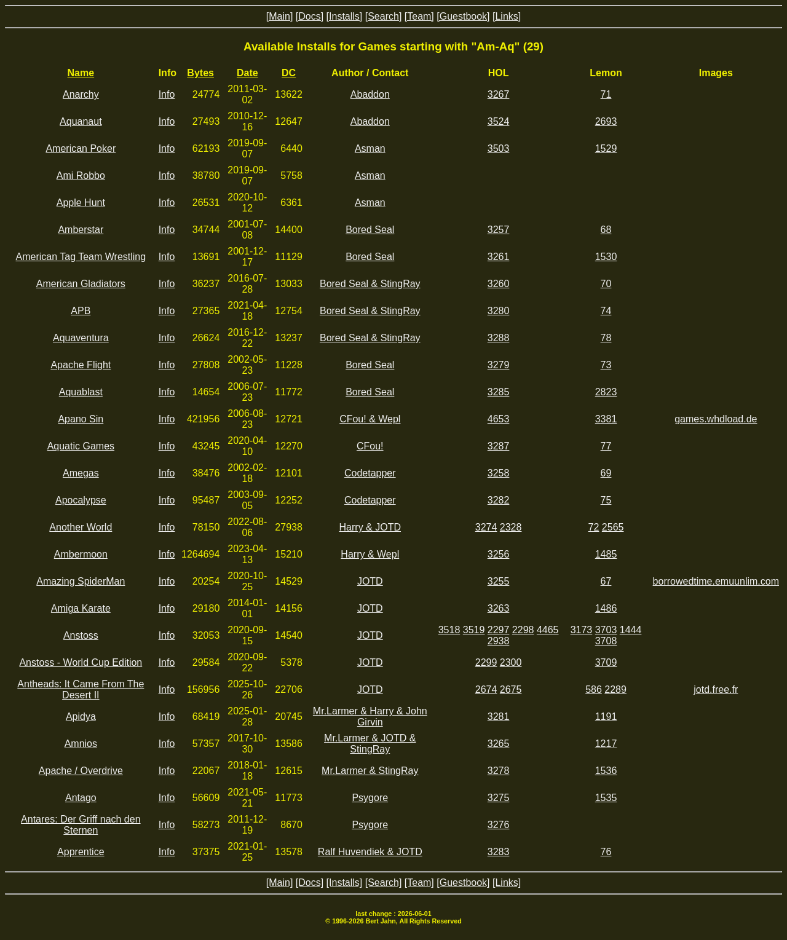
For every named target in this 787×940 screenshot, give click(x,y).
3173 (582, 630)
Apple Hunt (81, 202)
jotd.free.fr (716, 689)
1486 (606, 608)
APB (80, 311)
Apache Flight (80, 365)
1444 (631, 630)
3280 (499, 311)
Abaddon (370, 94)
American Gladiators (80, 283)
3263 (499, 608)
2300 (511, 662)
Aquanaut (81, 121)
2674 (486, 689)
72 (593, 527)
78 (606, 338)
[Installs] (344, 16)
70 (606, 283)
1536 (606, 770)
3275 (499, 797)
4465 (548, 630)
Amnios (81, 743)
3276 (499, 825)
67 (606, 581)
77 (606, 446)
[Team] (419, 16)
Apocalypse (80, 500)
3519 (474, 630)
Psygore (370, 797)
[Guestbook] (463, 16)
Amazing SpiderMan (80, 581)
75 (606, 500)
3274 (486, 527)
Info (167, 94)
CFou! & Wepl (369, 419)
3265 (499, 743)
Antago (81, 797)
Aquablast (81, 392)
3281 (499, 716)
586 (593, 689)
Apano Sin (80, 419)
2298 (523, 630)
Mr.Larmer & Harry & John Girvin (370, 716)
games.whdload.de (715, 419)
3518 (449, 630)
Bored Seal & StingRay (370, 283)
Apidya (81, 716)
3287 (499, 446)
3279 (499, 365)
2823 (606, 392)
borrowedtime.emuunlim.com (716, 581)
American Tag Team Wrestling (81, 256)
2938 (499, 641)
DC (289, 73)
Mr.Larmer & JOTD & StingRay (370, 743)
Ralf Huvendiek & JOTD (370, 852)
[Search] (383, 16)
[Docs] (309, 16)
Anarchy (81, 94)
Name (81, 73)
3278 (499, 770)
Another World (80, 527)
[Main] (279, 16)
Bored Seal (370, 229)
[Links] (506, 16)
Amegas (81, 473)
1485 (606, 554)
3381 (606, 419)
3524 (499, 121)
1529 (606, 148)
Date (247, 73)
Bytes (200, 73)
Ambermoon (81, 554)
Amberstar (80, 229)
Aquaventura (81, 338)
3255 (499, 581)
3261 (499, 256)
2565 (613, 527)
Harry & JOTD (370, 527)
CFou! (370, 446)
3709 (606, 662)
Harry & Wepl (370, 554)
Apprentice (81, 852)
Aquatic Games (80, 446)
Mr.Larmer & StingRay (370, 770)
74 (606, 311)
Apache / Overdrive (81, 770)
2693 (606, 121)
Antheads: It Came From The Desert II (80, 689)
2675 (511, 689)
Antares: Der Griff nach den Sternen (80, 824)
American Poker (80, 148)
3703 (606, 630)
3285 (499, 392)
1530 (606, 256)
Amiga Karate (81, 608)
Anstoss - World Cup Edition (80, 662)
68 (606, 229)
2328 (511, 527)
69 (606, 473)
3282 (499, 500)
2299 (486, 662)
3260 (499, 283)
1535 (606, 797)
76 (606, 852)
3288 (499, 338)
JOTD (370, 581)
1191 (606, 716)
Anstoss (80, 635)
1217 (606, 743)
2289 (615, 689)
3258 (499, 473)
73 (606, 365)
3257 (499, 229)
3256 (499, 554)
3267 (499, 94)
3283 (499, 852)
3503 (499, 148)
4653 (499, 419)
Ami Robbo (81, 175)
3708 (606, 641)
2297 (499, 630)
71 (606, 94)
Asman (370, 148)
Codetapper (370, 473)
